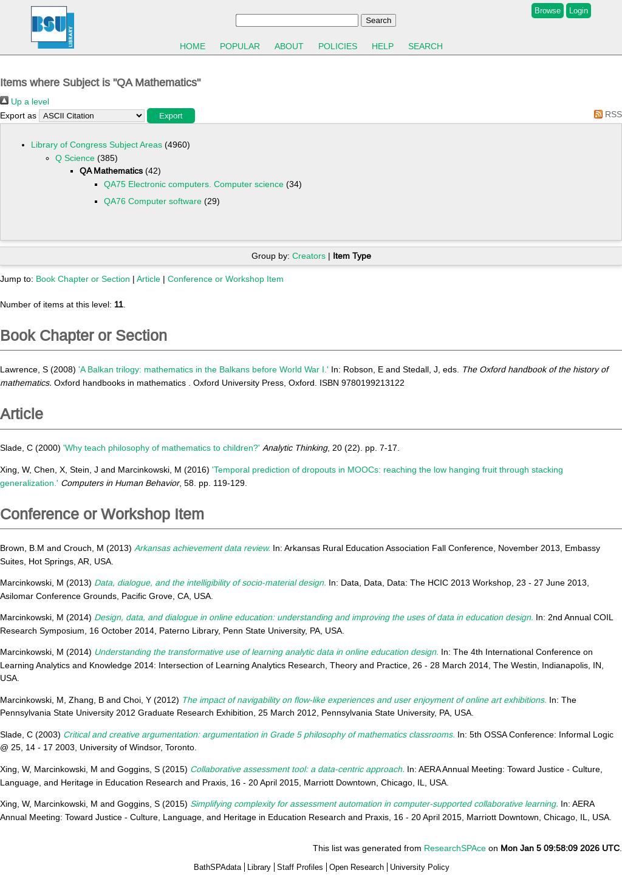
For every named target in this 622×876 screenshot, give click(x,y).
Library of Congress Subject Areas (96, 144)
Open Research (356, 867)
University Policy (419, 867)
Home (192, 46)
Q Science (75, 158)
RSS (606, 114)
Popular (240, 46)
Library (259, 867)
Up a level (24, 101)
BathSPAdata (217, 867)
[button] (171, 115)
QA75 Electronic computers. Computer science (194, 184)
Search (425, 46)
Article (148, 279)
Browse (548, 10)
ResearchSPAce (455, 848)
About (289, 46)
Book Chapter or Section (83, 279)
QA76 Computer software (153, 201)
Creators (309, 256)
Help (383, 46)
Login (578, 10)
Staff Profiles (300, 867)
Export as (18, 115)
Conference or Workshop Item (226, 279)
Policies (337, 46)
